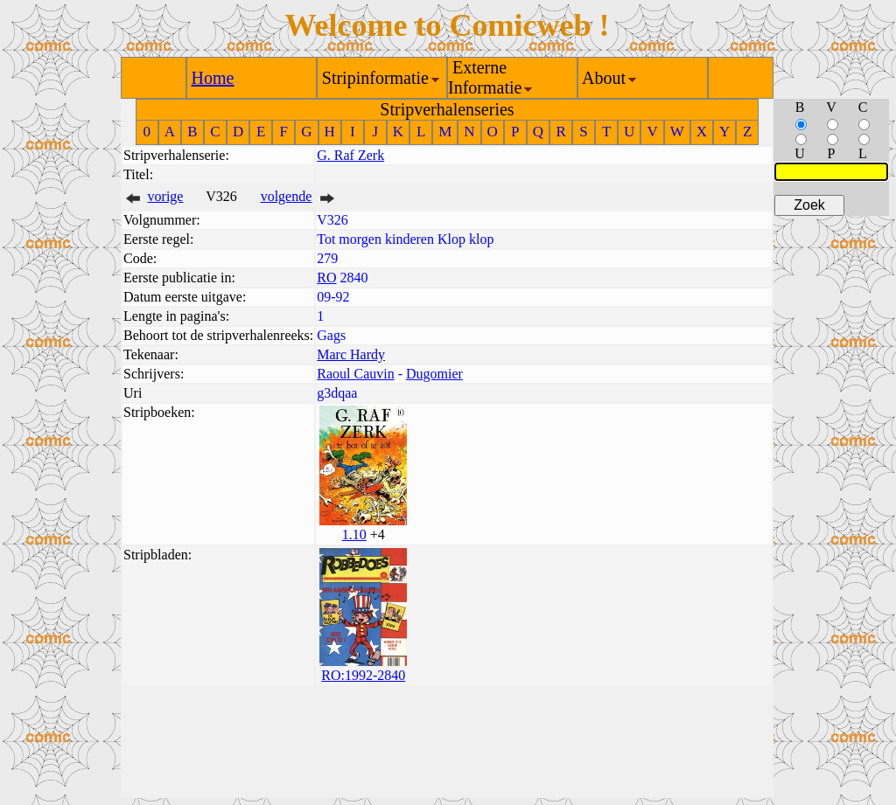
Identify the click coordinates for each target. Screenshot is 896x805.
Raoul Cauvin (355, 373)
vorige (166, 196)
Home (213, 77)
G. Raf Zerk (350, 155)
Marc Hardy (351, 354)
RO (326, 277)
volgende (286, 196)
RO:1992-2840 (363, 675)
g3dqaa (337, 392)
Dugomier (434, 373)
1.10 (354, 534)
